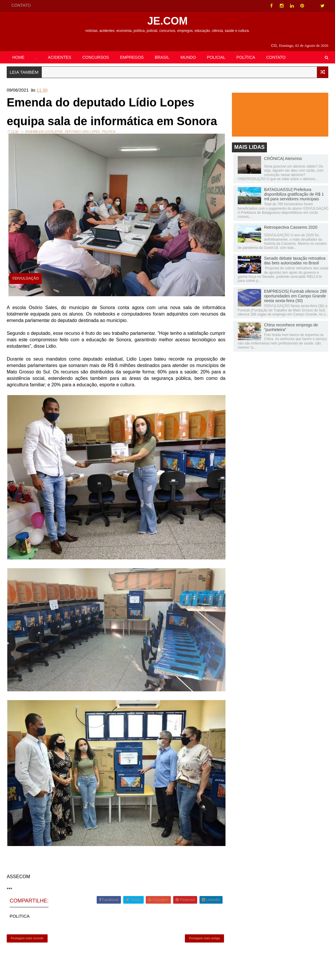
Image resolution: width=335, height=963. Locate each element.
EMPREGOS (132, 57)
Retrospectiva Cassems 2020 (290, 227)
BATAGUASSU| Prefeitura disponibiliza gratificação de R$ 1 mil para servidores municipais (294, 194)
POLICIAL (216, 57)
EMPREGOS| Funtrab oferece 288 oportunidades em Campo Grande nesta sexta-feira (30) (295, 296)
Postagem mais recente (27, 938)
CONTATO (21, 5)
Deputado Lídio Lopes (82, 131)
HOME (18, 57)
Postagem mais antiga (204, 938)
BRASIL (162, 57)
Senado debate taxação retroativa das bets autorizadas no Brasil (294, 260)
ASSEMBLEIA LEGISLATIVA (44, 131)
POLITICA (108, 131)
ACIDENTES (59, 57)
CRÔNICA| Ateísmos (283, 158)
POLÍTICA (246, 57)
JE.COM (167, 21)
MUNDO (188, 57)
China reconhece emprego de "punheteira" (291, 327)
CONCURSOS (95, 57)
